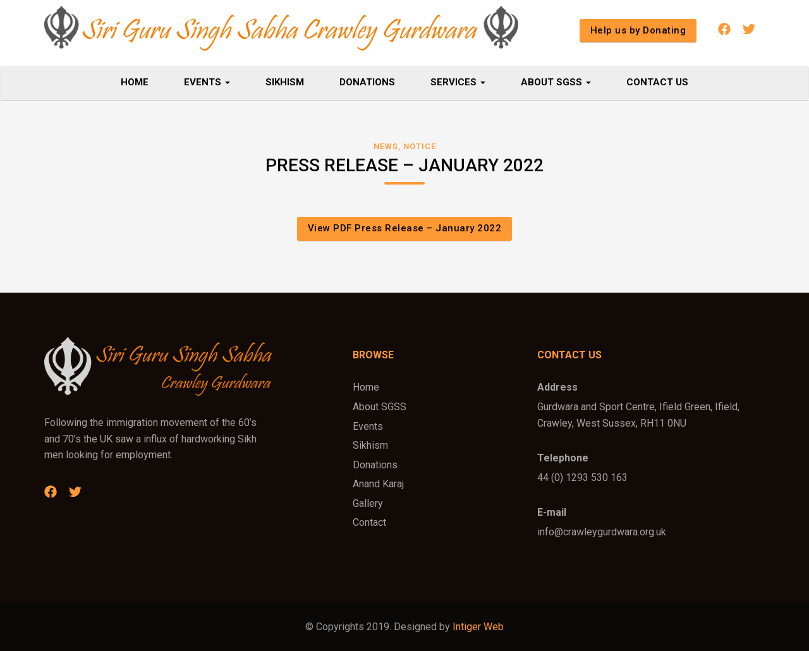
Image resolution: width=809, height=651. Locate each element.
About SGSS (556, 82)
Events (207, 82)
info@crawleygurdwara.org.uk (601, 532)
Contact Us (657, 82)
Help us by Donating (638, 30)
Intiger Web (478, 627)
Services (457, 82)
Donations (367, 82)
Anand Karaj (378, 484)
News (386, 146)
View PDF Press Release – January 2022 (405, 228)
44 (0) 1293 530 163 (582, 478)
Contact (369, 522)
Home (135, 82)
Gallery (368, 503)
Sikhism (284, 82)
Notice (419, 146)
